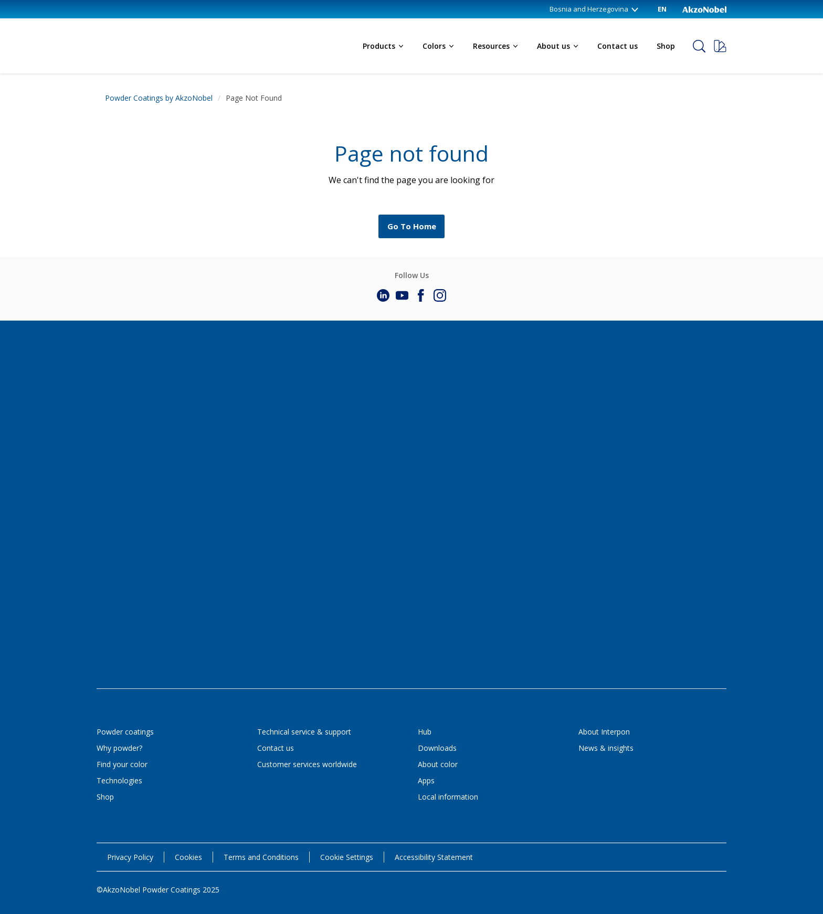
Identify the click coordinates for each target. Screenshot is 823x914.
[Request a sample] (720, 46)
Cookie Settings (346, 857)
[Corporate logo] (704, 9)
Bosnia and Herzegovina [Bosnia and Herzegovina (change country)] (594, 9)
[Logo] (133, 38)
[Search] (699, 46)
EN (662, 9)
